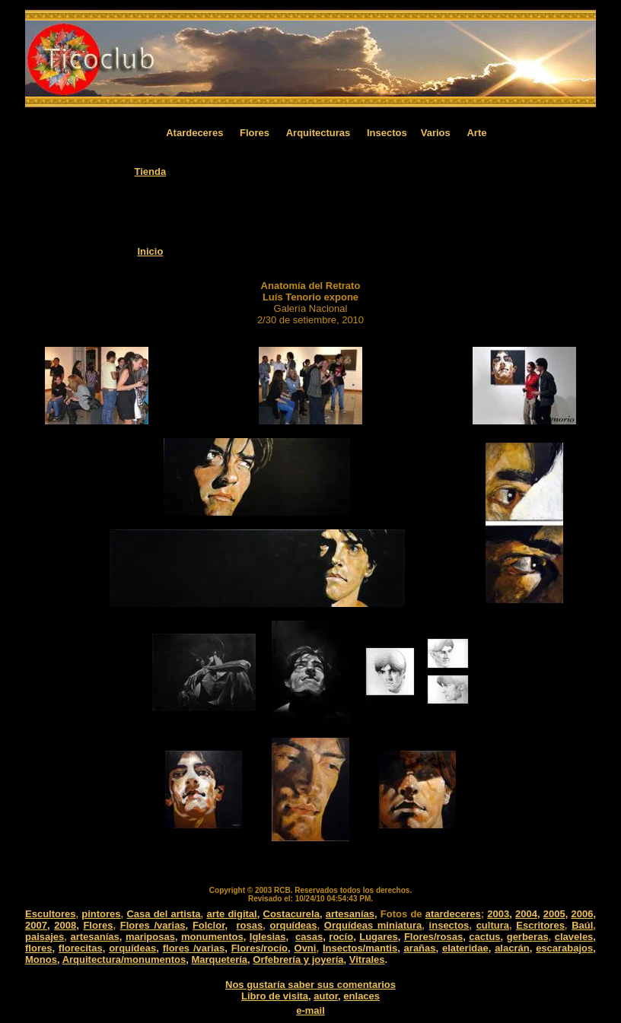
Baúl (582, 925)
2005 (554, 914)
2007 (36, 925)
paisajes (44, 936)
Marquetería (219, 959)
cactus (484, 936)
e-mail (310, 1010)
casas (309, 936)
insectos (449, 925)
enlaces (361, 996)
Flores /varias (153, 925)
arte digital (231, 914)
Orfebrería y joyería (298, 959)
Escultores (50, 914)
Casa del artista (163, 914)
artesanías (350, 914)
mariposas (150, 936)
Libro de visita (274, 996)
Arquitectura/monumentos (124, 959)
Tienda (151, 171)
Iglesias (268, 936)
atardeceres (453, 914)
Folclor (209, 925)
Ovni (306, 948)
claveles (574, 936)
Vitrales (367, 959)
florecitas (81, 948)
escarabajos (564, 948)
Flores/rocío (259, 948)
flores (38, 948)
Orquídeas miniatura (373, 925)
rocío (341, 936)
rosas (249, 925)
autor (326, 996)
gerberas (528, 936)
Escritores (540, 925)
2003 (498, 914)
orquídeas (293, 925)
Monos (41, 959)
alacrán (512, 948)
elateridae (465, 948)
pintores (100, 914)
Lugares (378, 936)
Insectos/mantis (360, 948)
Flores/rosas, (435, 936)
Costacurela (291, 914)
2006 (582, 914)
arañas (420, 948)
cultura (492, 925)
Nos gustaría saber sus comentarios (310, 984)
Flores (98, 925)
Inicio (150, 251)
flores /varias (194, 948)
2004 (526, 914)
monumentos (212, 936)
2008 (65, 925)
